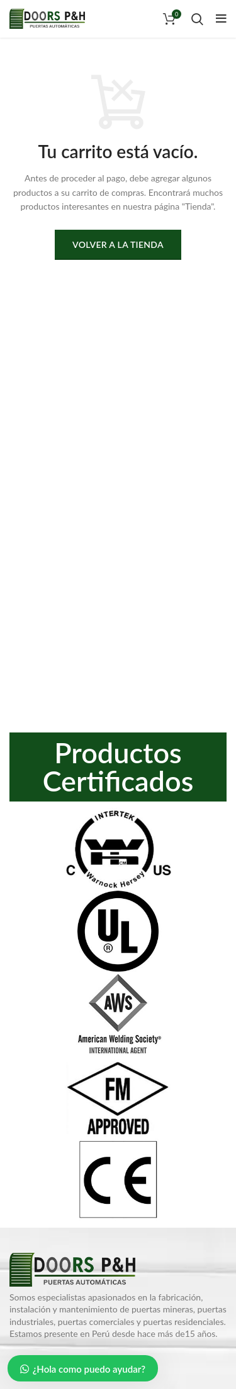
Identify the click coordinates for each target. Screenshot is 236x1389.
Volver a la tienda (118, 244)
